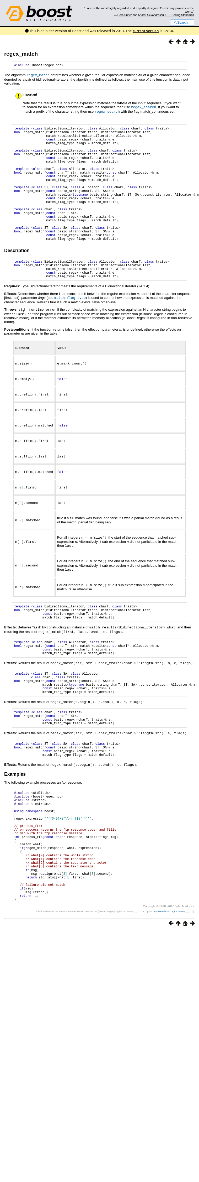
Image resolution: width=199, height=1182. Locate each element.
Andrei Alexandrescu (151, 15)
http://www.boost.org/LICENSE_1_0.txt (173, 974)
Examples (15, 813)
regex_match (21, 54)
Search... (182, 22)
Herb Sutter (124, 15)
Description (17, 275)
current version (146, 30)
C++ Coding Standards (179, 15)
